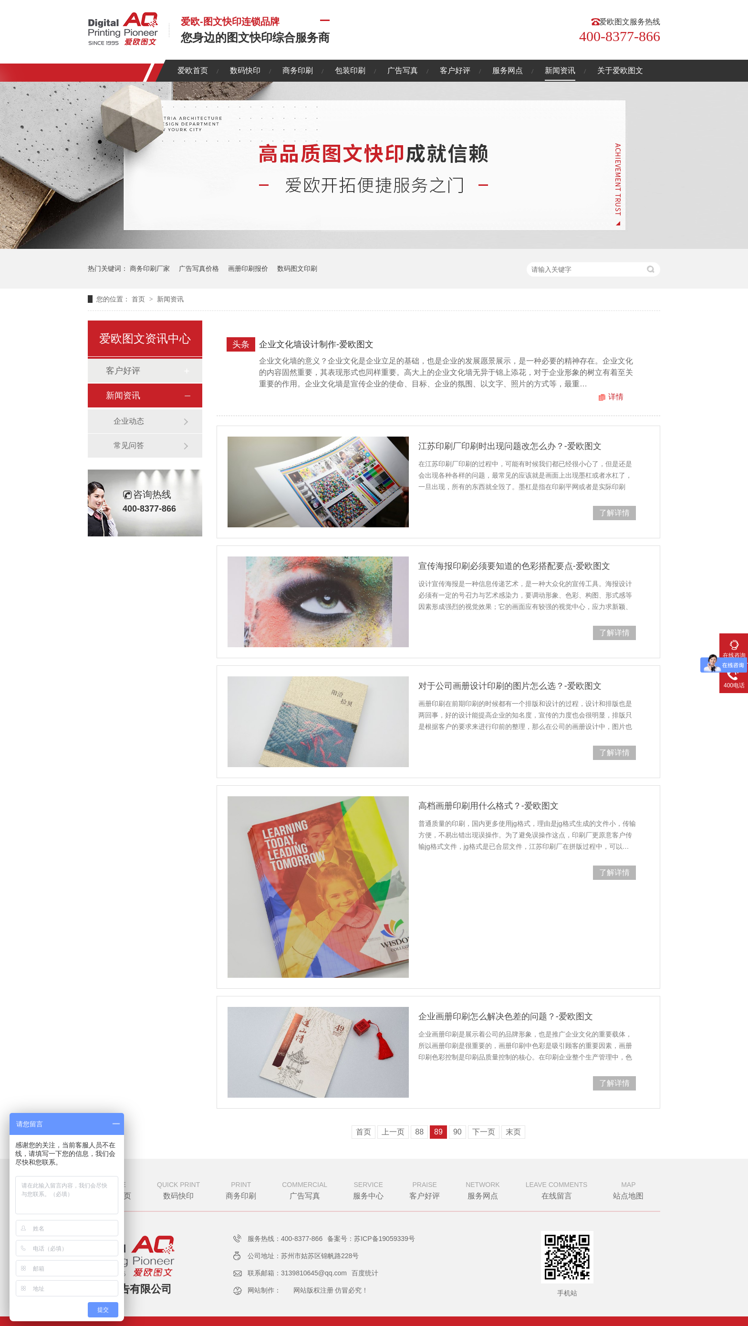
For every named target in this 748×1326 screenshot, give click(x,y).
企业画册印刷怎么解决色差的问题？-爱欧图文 (505, 1016)
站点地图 (628, 1189)
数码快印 (245, 70)
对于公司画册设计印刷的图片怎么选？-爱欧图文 (510, 686)
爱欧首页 (192, 70)
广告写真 (402, 70)
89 (438, 1132)
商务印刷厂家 (150, 268)
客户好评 (455, 70)
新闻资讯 (560, 70)
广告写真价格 (199, 268)
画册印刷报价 (248, 268)
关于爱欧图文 (620, 70)
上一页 (393, 1132)
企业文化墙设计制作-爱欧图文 (316, 344)
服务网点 (507, 70)
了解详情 (614, 513)
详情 (615, 397)
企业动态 (129, 421)
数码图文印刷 (297, 268)
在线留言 (557, 1189)
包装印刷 (350, 70)
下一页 (483, 1132)
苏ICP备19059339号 (384, 1238)
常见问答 (129, 445)
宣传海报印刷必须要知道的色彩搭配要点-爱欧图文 (514, 566)
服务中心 (368, 1189)
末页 (513, 1132)
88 (419, 1132)
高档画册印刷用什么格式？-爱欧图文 (488, 806)
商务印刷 (297, 70)
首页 (139, 299)
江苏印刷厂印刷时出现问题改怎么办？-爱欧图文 (510, 446)
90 (457, 1132)
